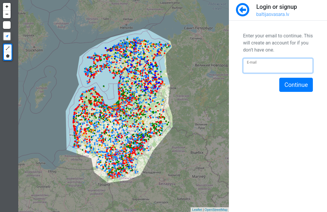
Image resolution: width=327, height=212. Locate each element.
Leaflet (197, 209)
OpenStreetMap (215, 209)
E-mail (252, 62)
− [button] (7, 14)
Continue (296, 84)
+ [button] (7, 6)
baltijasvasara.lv (272, 14)
